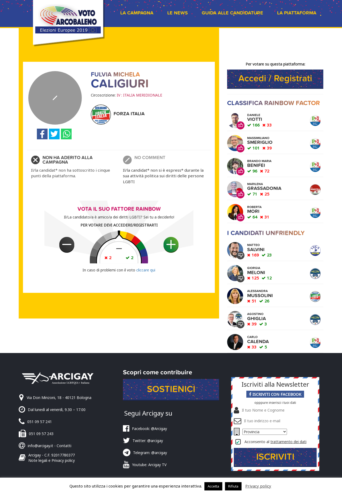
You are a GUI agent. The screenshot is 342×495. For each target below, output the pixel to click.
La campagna (136, 13)
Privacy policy (258, 486)
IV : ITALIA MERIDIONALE (139, 95)
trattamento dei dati (288, 441)
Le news (177, 13)
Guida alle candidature (232, 13)
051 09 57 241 (39, 421)
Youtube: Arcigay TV (149, 464)
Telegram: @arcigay (150, 452)
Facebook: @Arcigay (149, 428)
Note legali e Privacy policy (51, 460)
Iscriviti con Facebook (275, 394)
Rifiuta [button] (233, 486)
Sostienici (171, 389)
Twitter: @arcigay (148, 440)
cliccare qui (145, 270)
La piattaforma (296, 13)
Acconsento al (275, 441)
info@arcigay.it (40, 445)
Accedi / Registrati (275, 78)
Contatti (64, 445)
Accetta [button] (213, 486)
